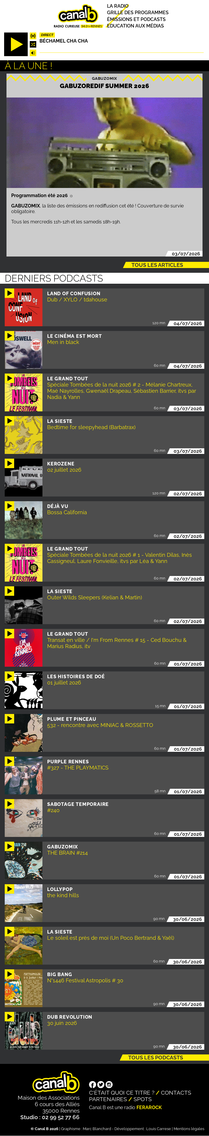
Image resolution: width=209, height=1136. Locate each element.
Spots (143, 1099)
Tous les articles (157, 265)
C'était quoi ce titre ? (121, 1092)
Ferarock (149, 1107)
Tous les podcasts (155, 1057)
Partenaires (108, 1099)
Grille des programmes (138, 13)
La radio (118, 6)
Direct (47, 35)
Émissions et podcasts (136, 19)
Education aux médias (135, 26)
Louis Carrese (158, 1129)
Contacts (176, 1092)
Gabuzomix (104, 78)
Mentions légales (189, 1129)
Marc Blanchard (97, 1129)
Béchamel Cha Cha (64, 41)
